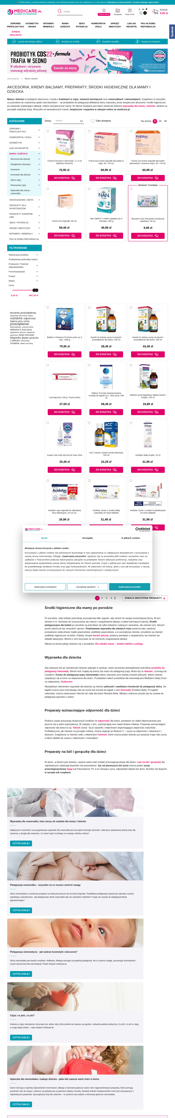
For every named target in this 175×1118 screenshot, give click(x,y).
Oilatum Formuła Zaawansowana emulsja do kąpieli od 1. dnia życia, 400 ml (106, 395)
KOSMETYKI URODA (32, 25)
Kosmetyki (25, 142)
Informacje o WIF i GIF (148, 1079)
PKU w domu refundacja (24, 239)
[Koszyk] (155, 11)
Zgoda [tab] (44, 538)
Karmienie (26, 169)
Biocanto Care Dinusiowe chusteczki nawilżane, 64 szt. (148, 220)
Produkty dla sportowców (25, 207)
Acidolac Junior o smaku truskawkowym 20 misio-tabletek (148, 511)
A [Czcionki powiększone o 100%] (146, 9)
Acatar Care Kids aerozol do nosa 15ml (64, 455)
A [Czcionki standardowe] (139, 9)
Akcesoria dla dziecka (26, 159)
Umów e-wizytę (97, 1017)
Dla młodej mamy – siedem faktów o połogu (119, 644)
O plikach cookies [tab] (130, 538)
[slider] (34, 290)
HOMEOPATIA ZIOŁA (98, 25)
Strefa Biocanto (16, 33)
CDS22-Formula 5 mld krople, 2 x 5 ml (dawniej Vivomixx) (64, 162)
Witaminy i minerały (25, 233)
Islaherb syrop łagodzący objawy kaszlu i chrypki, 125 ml (148, 396)
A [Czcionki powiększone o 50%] (143, 9)
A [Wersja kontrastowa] (145, 13)
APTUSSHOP (87, 1114)
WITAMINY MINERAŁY (48, 25)
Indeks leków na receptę (100, 1083)
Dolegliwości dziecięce (26, 164)
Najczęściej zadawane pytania (103, 1100)
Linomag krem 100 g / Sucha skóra (64, 397)
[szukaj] (70, 11)
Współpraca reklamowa (58, 1092)
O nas (49, 1075)
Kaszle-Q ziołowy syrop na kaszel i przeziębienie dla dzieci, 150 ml (106, 338)
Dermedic (126, 690)
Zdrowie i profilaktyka (25, 130)
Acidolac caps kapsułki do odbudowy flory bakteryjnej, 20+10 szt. (64, 511)
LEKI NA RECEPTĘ (131, 25)
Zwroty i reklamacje (56, 1096)
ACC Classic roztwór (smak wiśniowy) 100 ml (106, 454)
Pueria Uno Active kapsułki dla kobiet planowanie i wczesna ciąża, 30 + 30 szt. (148, 162)
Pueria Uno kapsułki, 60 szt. (64, 221)
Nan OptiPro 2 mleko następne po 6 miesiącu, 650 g (106, 219)
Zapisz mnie (136, 973)
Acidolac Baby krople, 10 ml (148, 455)
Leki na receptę (25, 148)
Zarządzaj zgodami (87, 587)
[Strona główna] (13, 79)
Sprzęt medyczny (25, 228)
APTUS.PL (126, 1114)
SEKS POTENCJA (82, 25)
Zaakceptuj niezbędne (45, 587)
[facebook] (83, 1056)
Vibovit (77, 727)
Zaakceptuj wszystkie (130, 587)
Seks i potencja (25, 222)
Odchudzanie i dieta (25, 200)
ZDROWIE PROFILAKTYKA (15, 25)
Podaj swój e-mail (83, 968)
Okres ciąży (26, 180)
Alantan (148, 671)
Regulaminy (52, 1083)
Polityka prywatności (56, 1087)
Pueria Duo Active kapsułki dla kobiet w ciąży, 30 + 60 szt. (106, 162)
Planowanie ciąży (26, 185)
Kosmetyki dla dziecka (26, 174)
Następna (114, 598)
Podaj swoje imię (35, 968)
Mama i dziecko (25, 153)
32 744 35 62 (108, 1043)
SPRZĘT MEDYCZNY (115, 25)
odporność (104, 721)
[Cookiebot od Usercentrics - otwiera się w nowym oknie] (137, 529)
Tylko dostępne (103, 121)
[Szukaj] (59, 11)
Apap (70, 769)
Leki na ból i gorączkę (149, 762)
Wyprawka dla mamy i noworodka (20, 191)
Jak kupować (94, 1087)
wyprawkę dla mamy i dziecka (139, 106)
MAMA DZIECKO (65, 25)
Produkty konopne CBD (25, 215)
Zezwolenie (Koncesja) (148, 1075)
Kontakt (50, 1079)
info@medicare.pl (109, 1047)
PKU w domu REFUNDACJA (148, 25)
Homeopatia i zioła (25, 137)
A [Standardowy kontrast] (141, 13)
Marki (90, 1079)
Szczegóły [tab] (87, 538)
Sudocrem (66, 681)
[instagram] (90, 1056)
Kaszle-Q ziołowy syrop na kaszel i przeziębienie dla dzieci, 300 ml (147, 338)
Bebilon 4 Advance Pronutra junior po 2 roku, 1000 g (64, 338)
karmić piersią (100, 635)
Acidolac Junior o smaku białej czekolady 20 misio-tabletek (106, 511)
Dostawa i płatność (97, 1092)
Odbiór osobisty (96, 1096)
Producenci (93, 1075)
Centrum (102, 734)
